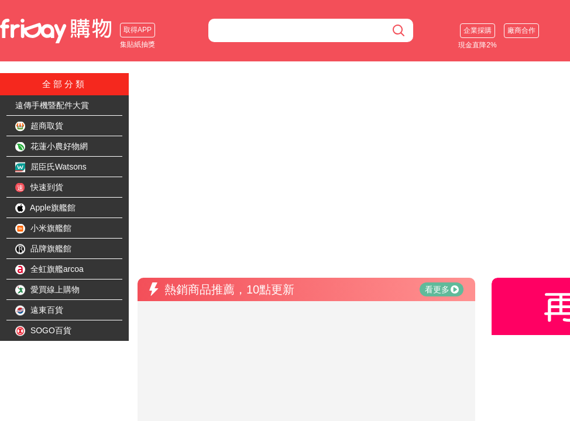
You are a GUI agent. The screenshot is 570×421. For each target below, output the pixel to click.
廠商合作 (521, 30)
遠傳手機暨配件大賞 (52, 105)
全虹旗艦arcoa (49, 269)
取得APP (137, 30)
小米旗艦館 (43, 228)
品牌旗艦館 (43, 249)
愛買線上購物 (47, 290)
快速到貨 (39, 187)
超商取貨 (39, 126)
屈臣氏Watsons (51, 167)
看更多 (442, 289)
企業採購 (477, 30)
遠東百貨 (39, 310)
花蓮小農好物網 (51, 147)
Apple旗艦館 (45, 208)
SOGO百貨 (43, 331)
